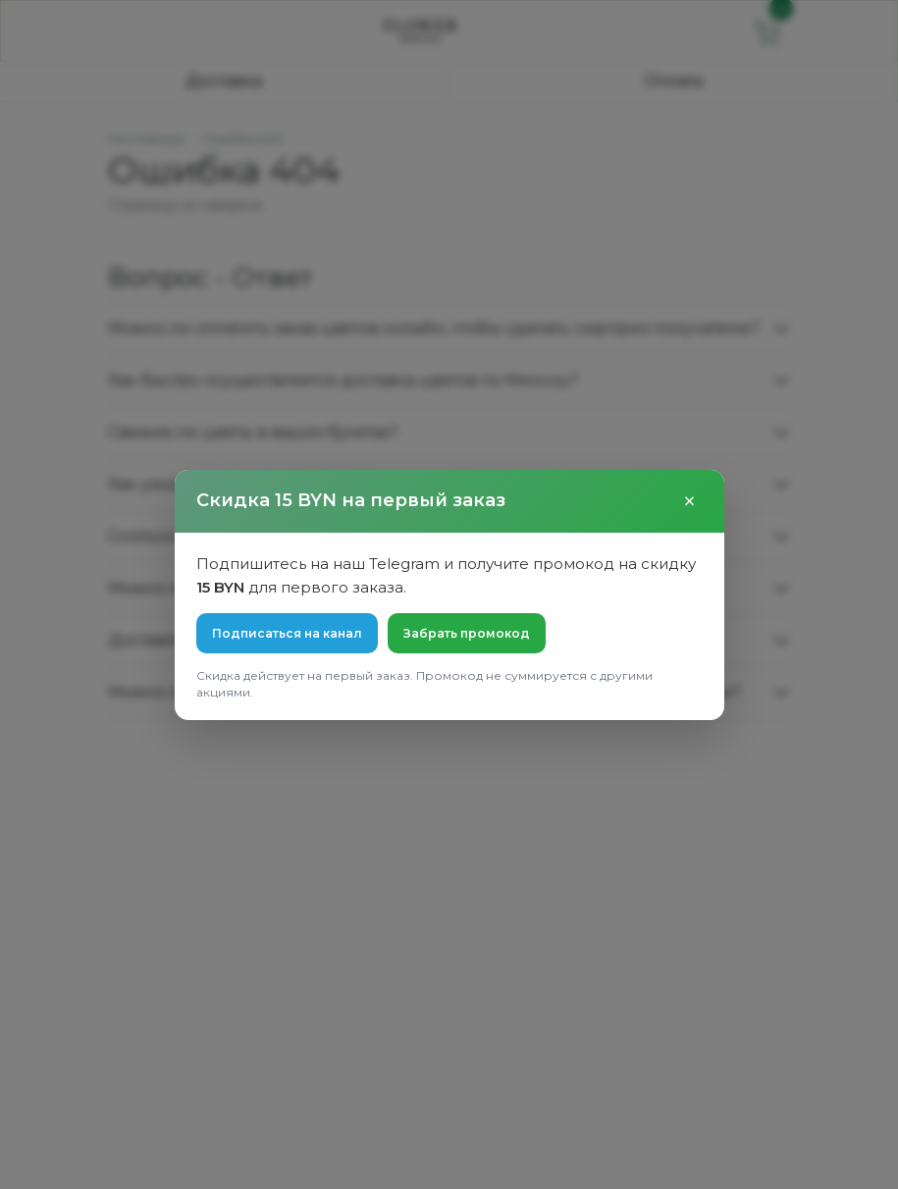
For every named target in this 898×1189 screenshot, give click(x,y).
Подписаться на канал (287, 633)
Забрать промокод (466, 633)
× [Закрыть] (689, 501)
